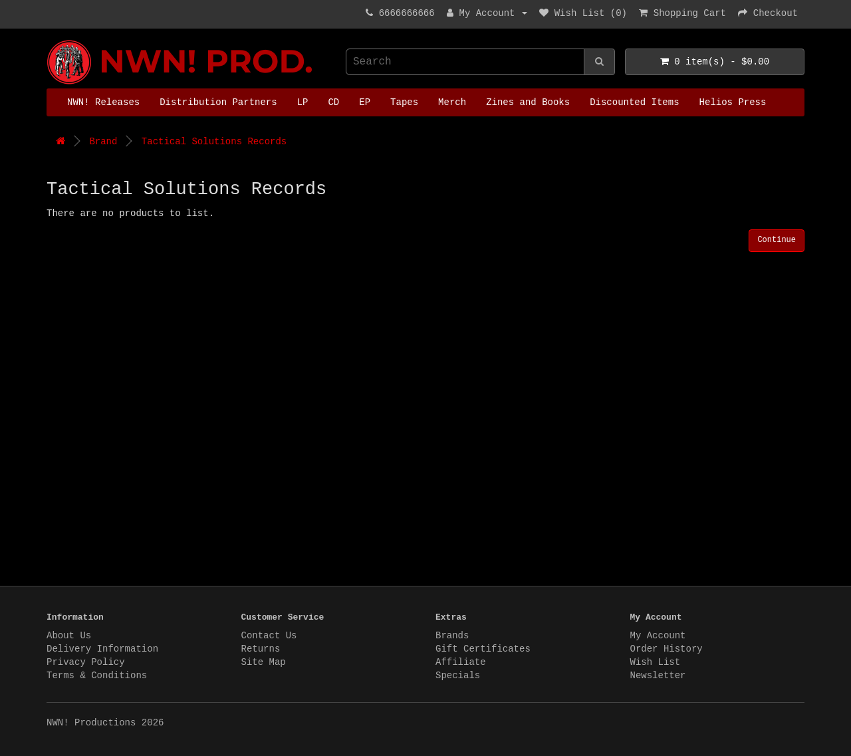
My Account (658, 635)
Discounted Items (634, 102)
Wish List (655, 662)
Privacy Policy (86, 662)
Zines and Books (528, 102)
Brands (452, 635)
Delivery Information (102, 649)
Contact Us (269, 635)
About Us (69, 635)
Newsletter (658, 675)
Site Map (263, 662)
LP (302, 102)
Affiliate (460, 662)
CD (333, 102)
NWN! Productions (50, 40)
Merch (452, 102)
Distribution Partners (218, 102)
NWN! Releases (103, 102)
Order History (666, 649)
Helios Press (733, 102)
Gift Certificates (483, 649)
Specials (457, 675)
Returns (261, 649)
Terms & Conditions (97, 675)
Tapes (404, 102)
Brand (103, 141)
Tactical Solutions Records (214, 141)
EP (364, 102)
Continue (776, 240)
